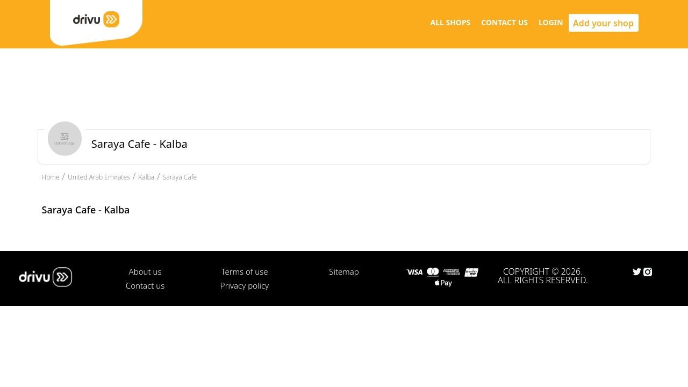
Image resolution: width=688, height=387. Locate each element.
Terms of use (244, 271)
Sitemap (344, 271)
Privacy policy (244, 285)
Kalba (146, 177)
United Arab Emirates (99, 177)
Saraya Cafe (180, 177)
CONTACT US (504, 22)
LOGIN (551, 22)
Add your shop (603, 23)
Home (51, 177)
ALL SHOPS (450, 22)
